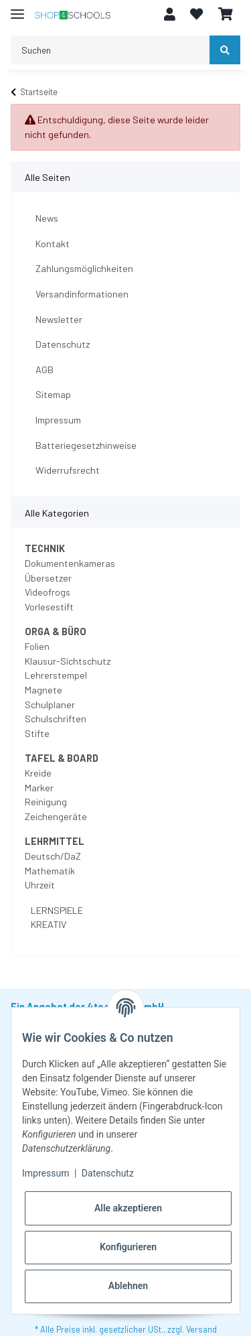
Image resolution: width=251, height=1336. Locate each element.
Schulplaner (50, 704)
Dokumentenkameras (70, 563)
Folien (37, 646)
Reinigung (46, 801)
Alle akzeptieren (128, 1208)
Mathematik (50, 870)
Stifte (37, 733)
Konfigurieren (128, 1247)
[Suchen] (110, 50)
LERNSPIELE (56, 910)
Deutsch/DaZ (53, 856)
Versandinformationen (82, 293)
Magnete (43, 689)
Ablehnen (128, 1285)
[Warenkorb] (225, 14)
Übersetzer (48, 578)
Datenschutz (62, 344)
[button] (170, 14)
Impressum (58, 419)
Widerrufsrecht (67, 470)
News (46, 218)
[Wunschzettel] (196, 14)
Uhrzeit (40, 884)
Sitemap (53, 394)
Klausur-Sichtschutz (67, 661)
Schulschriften (55, 718)
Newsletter (58, 319)
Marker (39, 787)
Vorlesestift (49, 606)
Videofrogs (47, 592)
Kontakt (52, 243)
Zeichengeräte (56, 816)
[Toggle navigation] (17, 8)
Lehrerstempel (56, 675)
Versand (201, 1329)
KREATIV (47, 924)
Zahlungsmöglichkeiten (84, 268)
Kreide (38, 773)
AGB (44, 369)
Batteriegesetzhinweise (86, 445)
